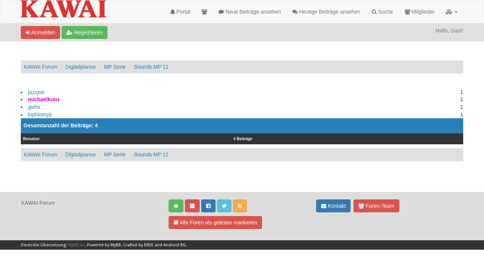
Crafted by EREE (138, 245)
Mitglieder (420, 12)
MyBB (115, 245)
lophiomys (40, 114)
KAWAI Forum (40, 67)
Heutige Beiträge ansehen (326, 12)
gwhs (34, 107)
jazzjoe (36, 92)
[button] (451, 11)
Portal (180, 12)
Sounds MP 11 (151, 67)
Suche (382, 12)
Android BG (174, 245)
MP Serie (115, 67)
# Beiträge (243, 139)
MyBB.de (76, 245)
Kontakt (333, 206)
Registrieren (84, 32)
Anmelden (40, 32)
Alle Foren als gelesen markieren (215, 222)
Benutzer (31, 139)
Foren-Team (376, 206)
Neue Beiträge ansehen (250, 12)
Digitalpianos (80, 67)
